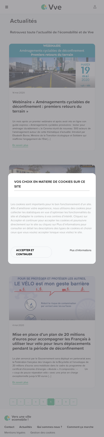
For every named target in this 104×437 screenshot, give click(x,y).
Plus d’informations (80, 250)
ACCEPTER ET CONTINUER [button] (25, 252)
